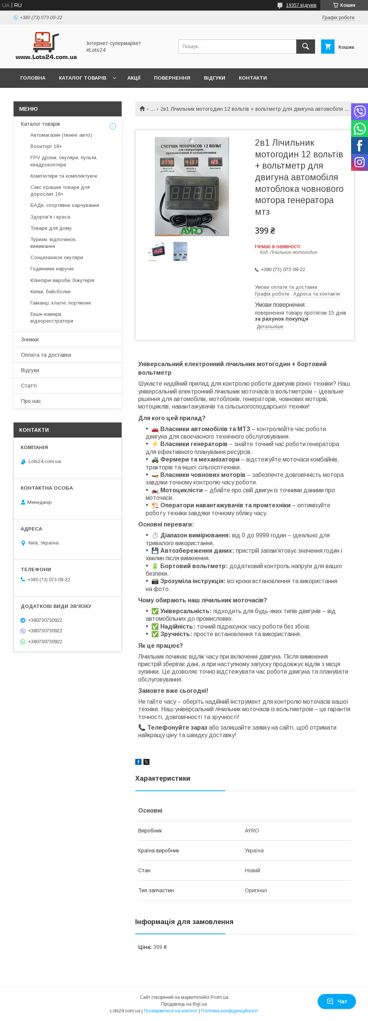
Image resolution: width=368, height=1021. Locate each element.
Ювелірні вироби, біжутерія (62, 280)
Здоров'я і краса (50, 217)
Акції (133, 78)
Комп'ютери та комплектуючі (63, 176)
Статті (29, 386)
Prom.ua (219, 997)
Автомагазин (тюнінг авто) (61, 135)
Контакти (253, 78)
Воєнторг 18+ (46, 146)
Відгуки (214, 78)
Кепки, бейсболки (50, 291)
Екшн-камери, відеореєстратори (51, 317)
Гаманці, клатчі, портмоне (60, 303)
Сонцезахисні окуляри (56, 257)
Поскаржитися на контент (171, 1010)
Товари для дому (51, 228)
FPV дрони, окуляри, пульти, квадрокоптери (63, 161)
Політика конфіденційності (229, 1010)
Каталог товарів (82, 78)
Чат (337, 1001)
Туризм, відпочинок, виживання (53, 243)
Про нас (31, 401)
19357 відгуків (301, 5)
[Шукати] (305, 46)
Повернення (172, 78)
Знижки (30, 339)
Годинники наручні (52, 268)
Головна (32, 78)
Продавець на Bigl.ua (184, 1004)
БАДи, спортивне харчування (64, 205)
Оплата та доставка (46, 355)
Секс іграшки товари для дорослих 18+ (60, 190)
